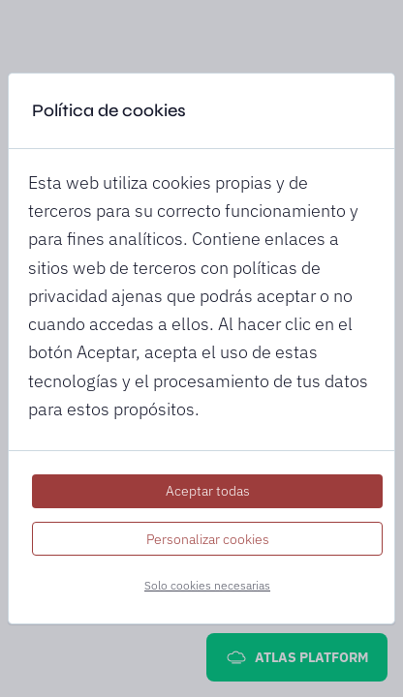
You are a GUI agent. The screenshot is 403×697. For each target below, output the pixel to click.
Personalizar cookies (207, 539)
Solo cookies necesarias (207, 585)
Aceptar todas (208, 491)
